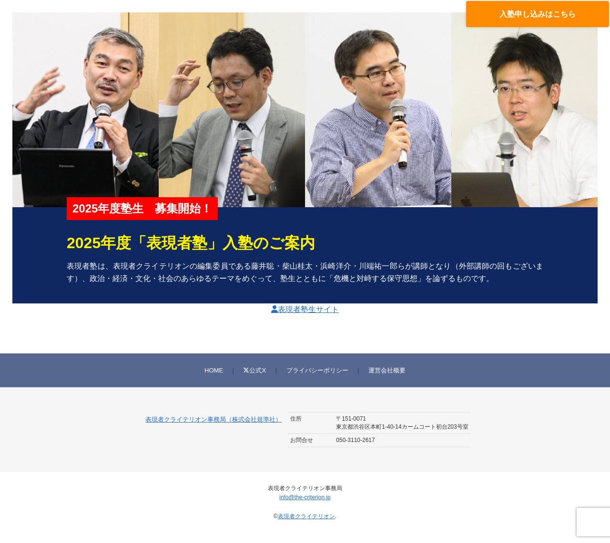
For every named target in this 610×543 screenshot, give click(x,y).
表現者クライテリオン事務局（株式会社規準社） (213, 419)
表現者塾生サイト (305, 309)
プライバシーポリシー (317, 370)
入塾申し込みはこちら (537, 14)
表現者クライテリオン (306, 516)
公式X (254, 370)
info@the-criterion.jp (305, 497)
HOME (213, 370)
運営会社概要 (387, 370)
